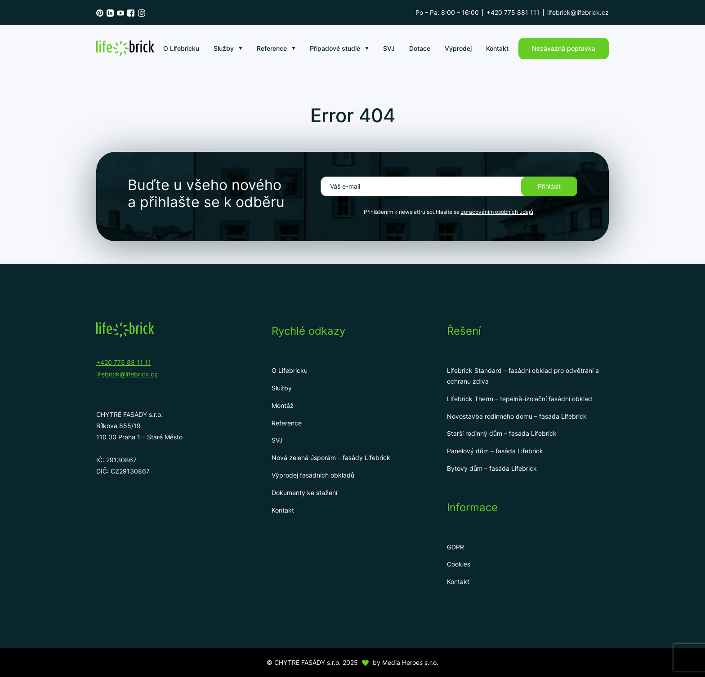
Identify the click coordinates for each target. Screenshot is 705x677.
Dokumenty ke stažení (304, 492)
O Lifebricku (181, 48)
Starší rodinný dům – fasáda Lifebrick (502, 433)
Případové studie (335, 48)
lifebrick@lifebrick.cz (578, 12)
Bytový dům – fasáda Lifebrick (492, 468)
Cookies (458, 564)
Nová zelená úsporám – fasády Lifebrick (331, 457)
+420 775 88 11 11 (123, 362)
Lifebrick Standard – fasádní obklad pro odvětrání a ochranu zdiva (523, 376)
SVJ (389, 48)
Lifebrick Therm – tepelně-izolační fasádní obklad (519, 399)
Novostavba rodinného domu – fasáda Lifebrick (517, 416)
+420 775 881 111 (513, 12)
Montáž (283, 405)
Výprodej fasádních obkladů (313, 475)
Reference (272, 48)
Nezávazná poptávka (563, 48)
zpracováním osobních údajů (497, 211)
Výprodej (458, 48)
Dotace (419, 48)
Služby (224, 48)
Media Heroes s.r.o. (410, 662)
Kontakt (497, 48)
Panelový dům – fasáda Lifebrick (495, 451)
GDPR (455, 547)
